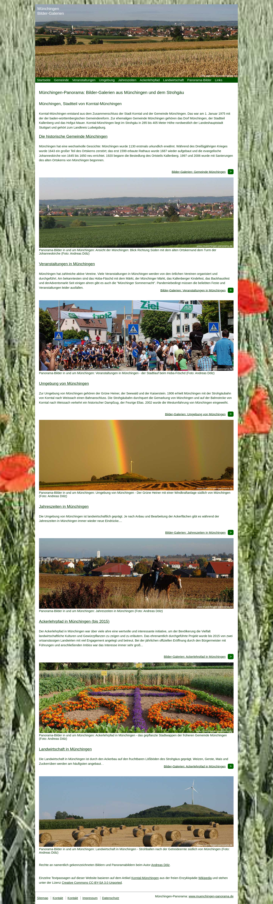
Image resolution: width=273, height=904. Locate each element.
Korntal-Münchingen (145, 878)
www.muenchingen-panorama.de (211, 896)
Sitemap (42, 898)
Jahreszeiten (127, 80)
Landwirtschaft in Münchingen (65, 749)
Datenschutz (110, 898)
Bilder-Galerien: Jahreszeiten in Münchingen (195, 532)
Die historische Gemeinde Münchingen (73, 136)
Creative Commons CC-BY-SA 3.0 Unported (92, 882)
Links (218, 80)
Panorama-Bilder (199, 80)
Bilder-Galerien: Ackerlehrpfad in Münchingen (195, 656)
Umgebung (107, 80)
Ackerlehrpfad (150, 80)
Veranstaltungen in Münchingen (67, 264)
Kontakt (58, 898)
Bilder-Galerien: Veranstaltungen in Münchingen (193, 290)
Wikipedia (205, 878)
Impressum (89, 898)
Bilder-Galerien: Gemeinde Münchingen (199, 171)
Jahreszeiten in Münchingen (64, 506)
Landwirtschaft (173, 80)
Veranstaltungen (84, 80)
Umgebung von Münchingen (64, 383)
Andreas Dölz (160, 865)
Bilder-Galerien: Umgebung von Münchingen (195, 414)
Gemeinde (61, 80)
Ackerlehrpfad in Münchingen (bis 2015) (74, 621)
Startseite (44, 80)
